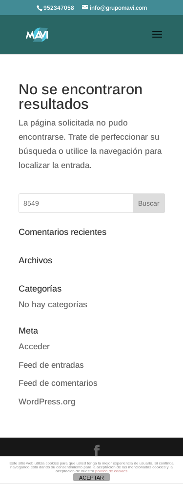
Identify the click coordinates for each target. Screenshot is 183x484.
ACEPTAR (91, 478)
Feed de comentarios (58, 383)
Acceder (34, 346)
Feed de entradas (51, 365)
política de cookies (111, 471)
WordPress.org (47, 401)
